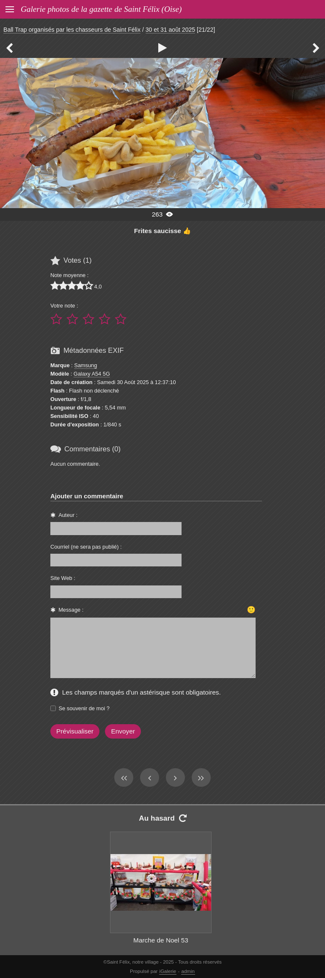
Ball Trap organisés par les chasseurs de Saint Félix (71, 29)
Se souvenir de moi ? (84, 708)
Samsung (85, 365)
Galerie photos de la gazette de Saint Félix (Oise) (101, 9)
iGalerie (168, 971)
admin (188, 971)
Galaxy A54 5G (92, 374)
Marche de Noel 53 (160, 940)
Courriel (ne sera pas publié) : (86, 547)
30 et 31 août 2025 (170, 29)
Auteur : (67, 515)
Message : (70, 610)
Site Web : (62, 578)
